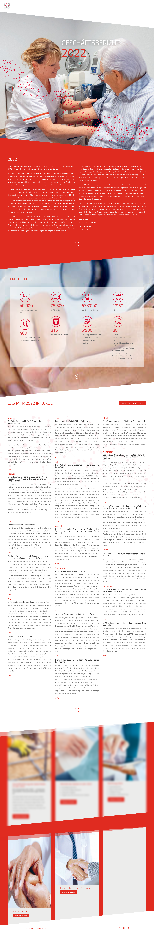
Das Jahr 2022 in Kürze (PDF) (132, 403)
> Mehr (10, 469)
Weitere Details (21, 816)
